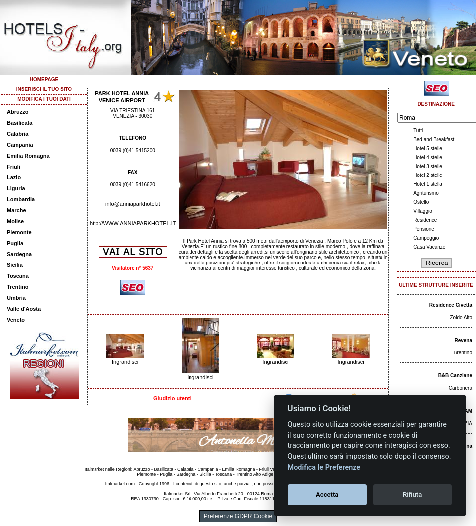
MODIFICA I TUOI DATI (44, 99)
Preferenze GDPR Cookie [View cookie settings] (238, 516)
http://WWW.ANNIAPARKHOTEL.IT (133, 223)
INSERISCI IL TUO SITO (44, 89)
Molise (15, 221)
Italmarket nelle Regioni (108, 469)
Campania (20, 145)
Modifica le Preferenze (324, 467)
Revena (463, 340)
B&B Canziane (455, 375)
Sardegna (19, 254)
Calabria (17, 134)
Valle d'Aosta (24, 309)
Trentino (17, 287)
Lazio (14, 177)
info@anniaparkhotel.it (132, 204)
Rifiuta (412, 494)
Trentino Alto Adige (254, 474)
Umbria (16, 298)
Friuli (13, 167)
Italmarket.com (120, 483)
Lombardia (21, 199)
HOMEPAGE (44, 79)
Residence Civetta (450, 305)
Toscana (18, 276)
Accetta (327, 494)
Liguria (16, 188)
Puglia (15, 243)
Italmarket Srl (177, 493)
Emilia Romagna (28, 156)
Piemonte (19, 232)
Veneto (16, 320)
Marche (16, 210)
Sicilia (15, 265)
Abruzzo (17, 112)
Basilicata (19, 123)
